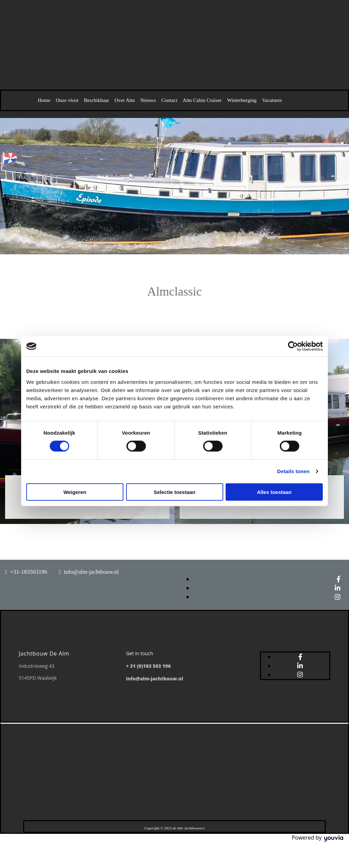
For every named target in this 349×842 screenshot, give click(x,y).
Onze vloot (67, 100)
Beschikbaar (96, 100)
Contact (169, 100)
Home (44, 100)
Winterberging (242, 100)
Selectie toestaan (175, 492)
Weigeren (74, 492)
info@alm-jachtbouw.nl (91, 572)
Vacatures (272, 100)
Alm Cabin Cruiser (202, 100)
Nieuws (148, 100)
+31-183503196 (28, 572)
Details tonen (293, 471)
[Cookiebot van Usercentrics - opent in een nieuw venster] (293, 346)
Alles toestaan (274, 492)
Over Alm (125, 100)
